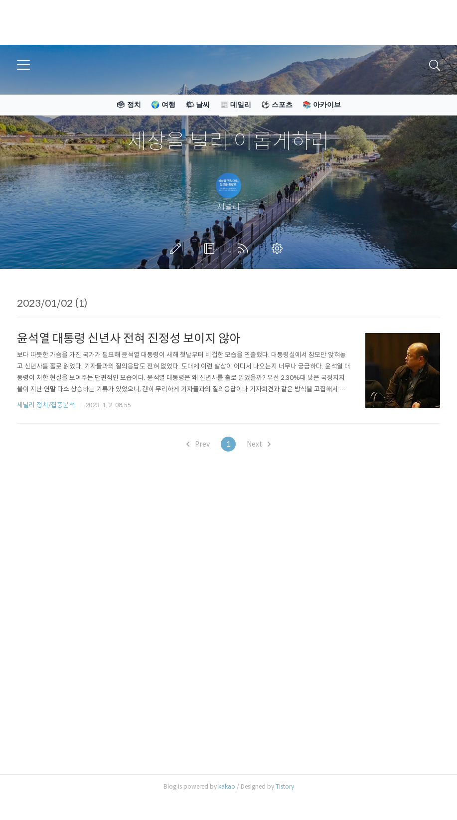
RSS (245, 248)
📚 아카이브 (322, 105)
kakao (226, 786)
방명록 (211, 248)
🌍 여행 (163, 105)
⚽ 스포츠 (277, 105)
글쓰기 (177, 248)
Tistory (285, 786)
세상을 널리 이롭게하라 (228, 141)
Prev (198, 444)
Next (259, 444)
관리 (279, 248)
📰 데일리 (236, 105)
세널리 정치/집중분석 (46, 405)
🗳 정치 (128, 105)
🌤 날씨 (197, 105)
